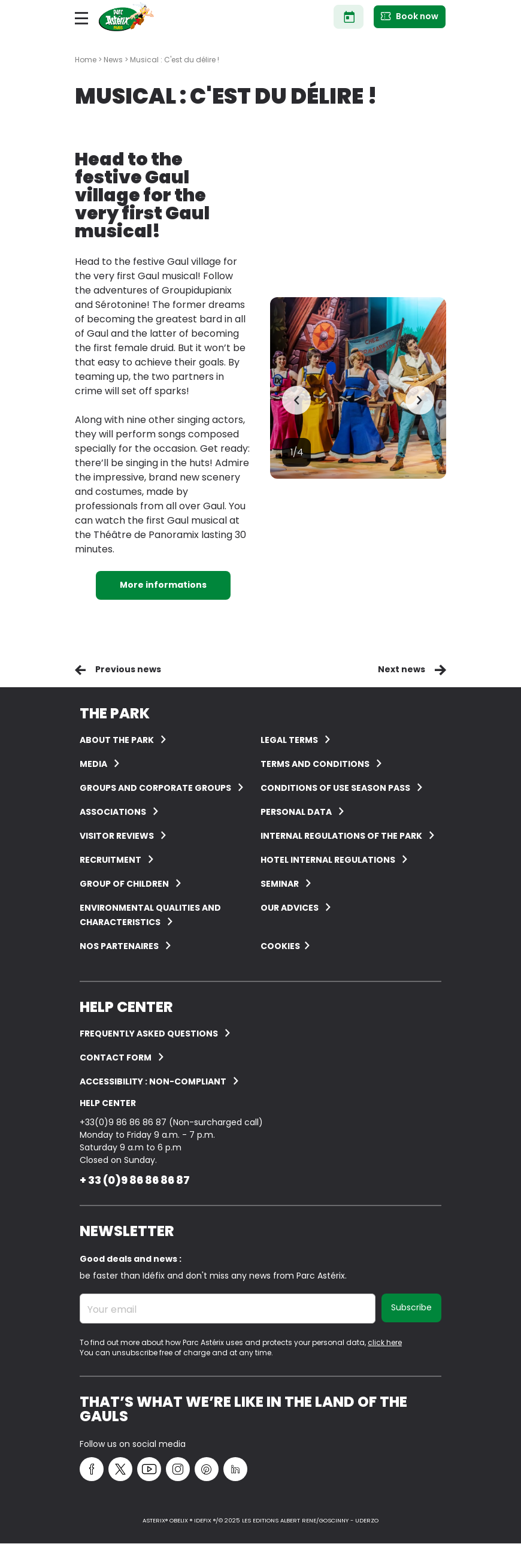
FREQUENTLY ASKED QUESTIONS (149, 1034)
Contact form (116, 1057)
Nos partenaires (119, 946)
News (113, 60)
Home (85, 60)
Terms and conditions (314, 764)
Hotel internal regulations (327, 860)
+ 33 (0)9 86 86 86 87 (135, 1180)
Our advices (289, 908)
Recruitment (110, 860)
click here (385, 1342)
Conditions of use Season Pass (335, 788)
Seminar (279, 884)
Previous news (128, 669)
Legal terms (289, 740)
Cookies (280, 946)
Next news (401, 669)
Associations (113, 812)
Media (93, 764)
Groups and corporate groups (155, 788)
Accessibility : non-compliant (153, 1081)
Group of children (124, 884)
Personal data (296, 812)
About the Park (117, 740)
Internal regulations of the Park (341, 836)
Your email (112, 1310)
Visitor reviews (117, 836)
